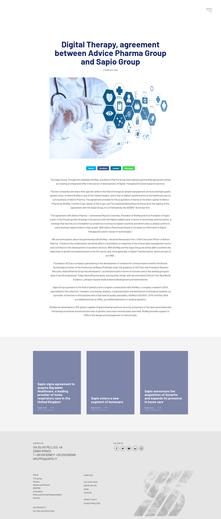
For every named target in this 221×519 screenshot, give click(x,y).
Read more (42, 407)
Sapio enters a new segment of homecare (107, 400)
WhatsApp (128, 168)
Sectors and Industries (44, 511)
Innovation (38, 491)
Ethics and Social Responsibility (47, 494)
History (36, 481)
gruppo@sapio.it (45, 458)
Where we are (90, 485)
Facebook (103, 168)
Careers (88, 493)
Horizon (36, 498)
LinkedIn (115, 168)
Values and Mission (41, 485)
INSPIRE (37, 488)
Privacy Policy (90, 499)
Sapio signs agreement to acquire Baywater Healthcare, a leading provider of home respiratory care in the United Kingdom (56, 393)
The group (37, 478)
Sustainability (39, 507)
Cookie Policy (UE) (92, 503)
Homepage (88, 475)
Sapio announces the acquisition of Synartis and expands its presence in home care (163, 396)
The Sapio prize (91, 482)
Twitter (91, 168)
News (86, 489)
